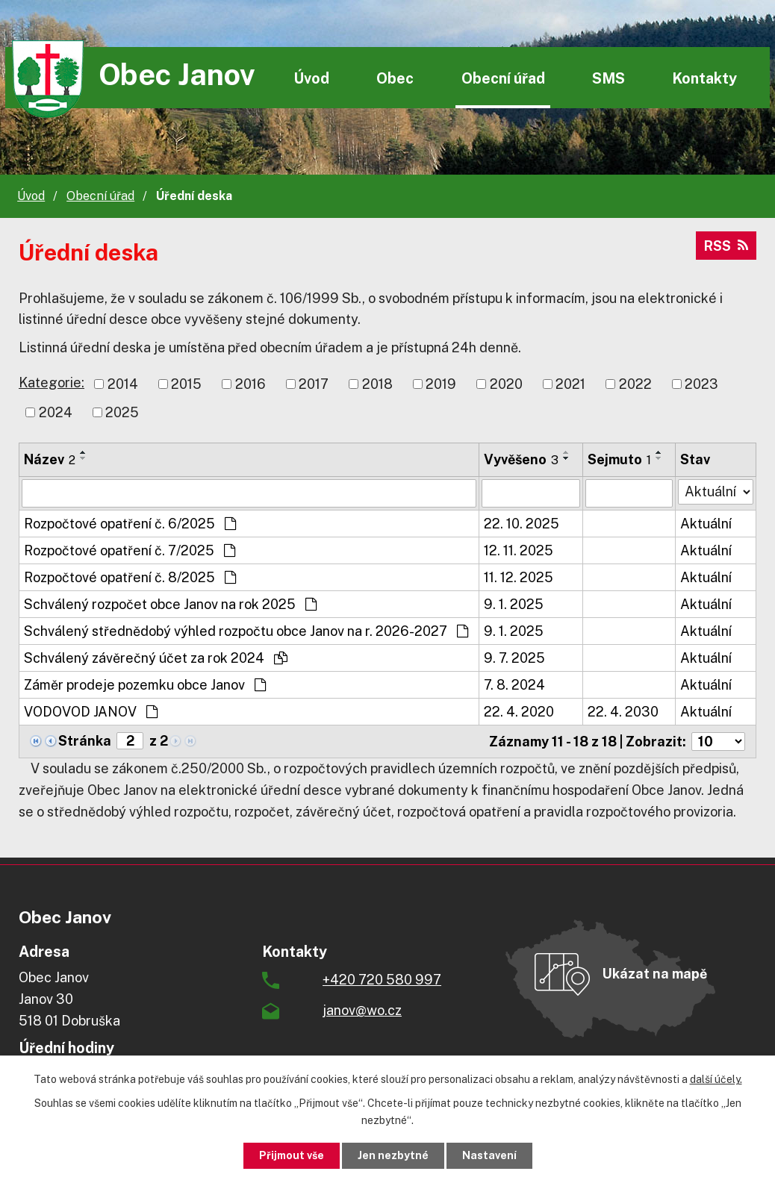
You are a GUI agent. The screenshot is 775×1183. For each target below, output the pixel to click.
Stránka (84, 741)
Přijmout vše (291, 1155)
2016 (250, 384)
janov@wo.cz (362, 1010)
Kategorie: (51, 382)
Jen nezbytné (393, 1155)
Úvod (311, 78)
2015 (186, 384)
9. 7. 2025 (514, 658)
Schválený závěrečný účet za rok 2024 (155, 658)
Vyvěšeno (521, 459)
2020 (506, 384)
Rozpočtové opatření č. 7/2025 (129, 550)
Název (49, 459)
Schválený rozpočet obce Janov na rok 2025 (170, 604)
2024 (55, 412)
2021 (570, 384)
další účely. (716, 1079)
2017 (314, 384)
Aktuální (706, 523)
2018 (377, 384)
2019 (441, 384)
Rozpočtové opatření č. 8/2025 (130, 577)
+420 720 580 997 (382, 979)
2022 (635, 384)
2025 (122, 412)
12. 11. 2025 (518, 550)
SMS (608, 78)
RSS (726, 246)
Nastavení (489, 1155)
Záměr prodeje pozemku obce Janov (145, 685)
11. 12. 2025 (518, 577)
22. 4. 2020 (519, 712)
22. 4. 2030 (623, 712)
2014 (123, 384)
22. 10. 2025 (521, 523)
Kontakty (704, 78)
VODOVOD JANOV (91, 712)
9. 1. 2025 (514, 604)
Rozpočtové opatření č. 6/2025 (130, 523)
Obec (395, 78)
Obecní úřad (503, 78)
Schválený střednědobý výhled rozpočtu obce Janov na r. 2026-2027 (246, 631)
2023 (701, 384)
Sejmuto (619, 459)
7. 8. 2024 (514, 685)
